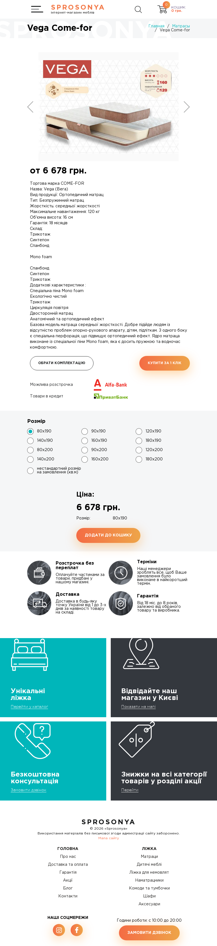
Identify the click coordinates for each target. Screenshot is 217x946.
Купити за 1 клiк (164, 363)
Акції (68, 880)
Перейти (129, 790)
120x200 (154, 450)
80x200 (45, 450)
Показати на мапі (138, 706)
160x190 (99, 440)
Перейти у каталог (29, 706)
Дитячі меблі (149, 864)
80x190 (44, 431)
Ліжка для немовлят (149, 872)
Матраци (149, 856)
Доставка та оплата (68, 864)
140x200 (45, 459)
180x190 (153, 440)
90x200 (99, 450)
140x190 (45, 440)
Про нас (68, 856)
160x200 (99, 459)
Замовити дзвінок (28, 790)
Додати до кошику (108, 535)
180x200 (154, 459)
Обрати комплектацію (61, 363)
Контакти (67, 896)
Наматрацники (149, 880)
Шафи (149, 896)
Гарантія (68, 872)
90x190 (98, 431)
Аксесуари (149, 904)
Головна (67, 849)
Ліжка (149, 849)
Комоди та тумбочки (149, 888)
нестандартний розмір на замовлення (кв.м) (59, 470)
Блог (68, 888)
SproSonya (108, 822)
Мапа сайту (108, 838)
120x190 (153, 431)
